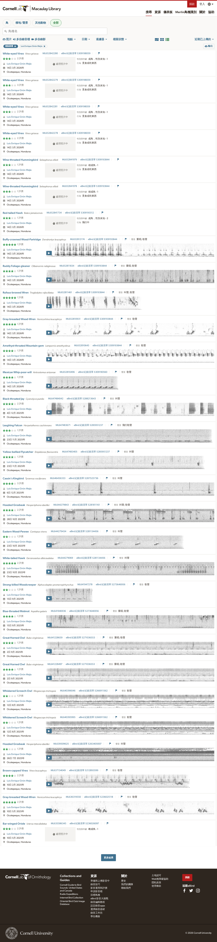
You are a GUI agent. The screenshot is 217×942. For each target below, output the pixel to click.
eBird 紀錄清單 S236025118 (99, 797)
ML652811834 (67, 266)
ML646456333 (57, 478)
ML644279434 (58, 531)
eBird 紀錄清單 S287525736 (84, 478)
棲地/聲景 (21, 22)
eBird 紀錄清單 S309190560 (93, 372)
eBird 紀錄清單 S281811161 (86, 505)
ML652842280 (50, 53)
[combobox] (57, 31)
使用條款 (156, 886)
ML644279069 (65, 558)
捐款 (192, 4)
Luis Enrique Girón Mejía (19, 64)
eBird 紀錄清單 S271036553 (80, 637)
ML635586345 (58, 823)
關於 (202, 12)
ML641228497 (54, 664)
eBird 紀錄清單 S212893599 (84, 770)
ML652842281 (50, 106)
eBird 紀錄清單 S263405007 (87, 744)
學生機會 (95, 916)
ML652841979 (69, 159)
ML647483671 (63, 425)
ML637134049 (58, 770)
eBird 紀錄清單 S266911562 (93, 691)
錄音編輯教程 (98, 902)
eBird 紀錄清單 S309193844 (95, 159)
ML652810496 (67, 372)
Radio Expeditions (69, 894)
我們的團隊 (127, 884)
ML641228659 (54, 637)
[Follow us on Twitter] (191, 891)
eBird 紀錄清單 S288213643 (81, 398)
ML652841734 (54, 213)
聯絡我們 (126, 888)
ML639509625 (61, 744)
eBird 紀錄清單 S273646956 (111, 584)
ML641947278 (84, 584)
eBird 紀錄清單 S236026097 (84, 823)
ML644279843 (61, 505)
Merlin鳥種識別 (186, 12)
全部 (56, 22)
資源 (158, 12)
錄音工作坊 (96, 913)
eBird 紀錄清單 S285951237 (88, 425)
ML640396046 (67, 691)
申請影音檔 (96, 891)
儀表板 (168, 12)
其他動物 (40, 22)
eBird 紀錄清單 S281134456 (84, 531)
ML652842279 (50, 80)
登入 (202, 4)
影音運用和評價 (99, 888)
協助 (211, 12)
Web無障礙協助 (160, 879)
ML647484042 (55, 398)
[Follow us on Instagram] (198, 891)
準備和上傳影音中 (100, 881)
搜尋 (149, 12)
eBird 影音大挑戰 (99, 898)
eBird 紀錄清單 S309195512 (79, 213)
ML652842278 (50, 133)
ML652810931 (73, 319)
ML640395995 (67, 717)
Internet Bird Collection (71, 898)
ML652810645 (81, 345)
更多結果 (108, 857)
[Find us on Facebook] (184, 891)
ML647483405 (69, 452)
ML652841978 (69, 186)
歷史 (123, 881)
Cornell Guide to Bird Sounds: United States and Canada (71, 888)
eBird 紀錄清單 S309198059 (76, 53)
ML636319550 (73, 797)
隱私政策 (156, 882)
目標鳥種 (95, 895)
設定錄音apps (98, 906)
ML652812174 (77, 239)
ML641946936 (58, 611)
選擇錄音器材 (98, 909)
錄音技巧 (95, 884)
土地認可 (156, 875)
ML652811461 (65, 292)
